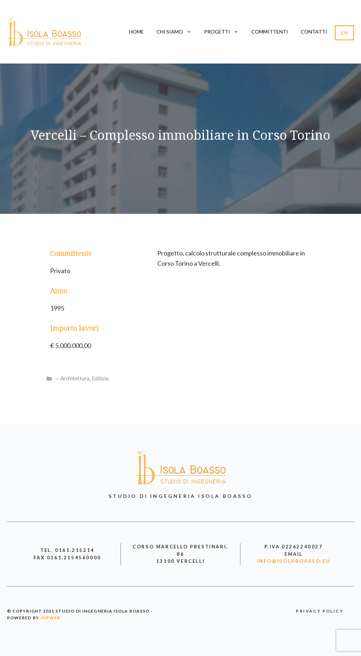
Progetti (224, 32)
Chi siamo (177, 32)
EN (344, 33)
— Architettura (72, 378)
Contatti (314, 32)
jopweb (50, 617)
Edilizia (100, 378)
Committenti (269, 32)
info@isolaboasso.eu (293, 561)
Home (136, 32)
